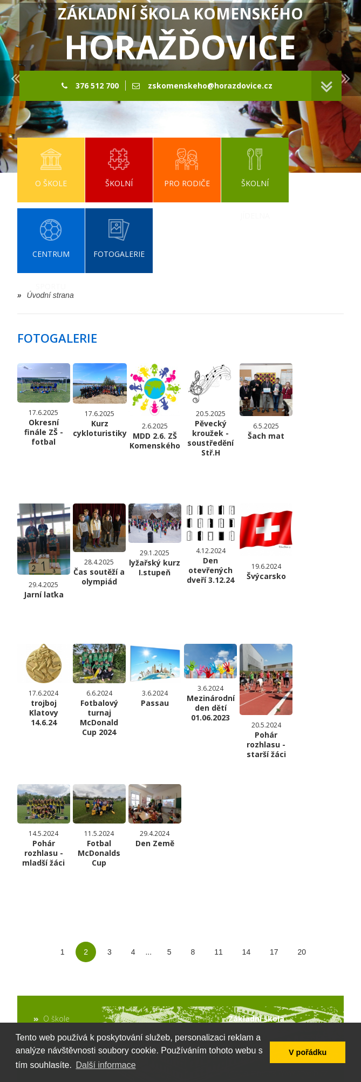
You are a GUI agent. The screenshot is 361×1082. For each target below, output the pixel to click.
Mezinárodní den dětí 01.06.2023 (210, 683)
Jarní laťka (43, 551)
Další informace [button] (105, 1065)
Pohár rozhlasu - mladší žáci (43, 826)
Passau (154, 676)
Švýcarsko (266, 542)
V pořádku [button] (307, 1052)
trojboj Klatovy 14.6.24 (43, 685)
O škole (56, 1018)
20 (302, 952)
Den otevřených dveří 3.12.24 (210, 544)
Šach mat (266, 402)
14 (246, 952)
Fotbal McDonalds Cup (99, 826)
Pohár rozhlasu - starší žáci (266, 701)
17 (274, 952)
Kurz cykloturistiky (100, 400)
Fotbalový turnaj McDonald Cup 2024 (99, 690)
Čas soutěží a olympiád (99, 545)
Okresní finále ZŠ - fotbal (43, 405)
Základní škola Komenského (180, 36)
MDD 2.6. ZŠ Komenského (154, 407)
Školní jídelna (169, 1018)
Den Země (154, 816)
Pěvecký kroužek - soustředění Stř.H (210, 410)
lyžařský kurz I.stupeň (154, 540)
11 (218, 952)
